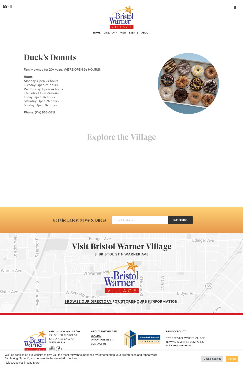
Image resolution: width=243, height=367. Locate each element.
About (145, 33)
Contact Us (99, 344)
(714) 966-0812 (45, 112)
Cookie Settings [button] (212, 358)
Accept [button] (232, 358)
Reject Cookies (14, 362)
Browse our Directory (88, 301)
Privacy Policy (176, 332)
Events (133, 33)
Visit (123, 33)
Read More (33, 362)
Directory (110, 33)
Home (96, 33)
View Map (55, 343)
